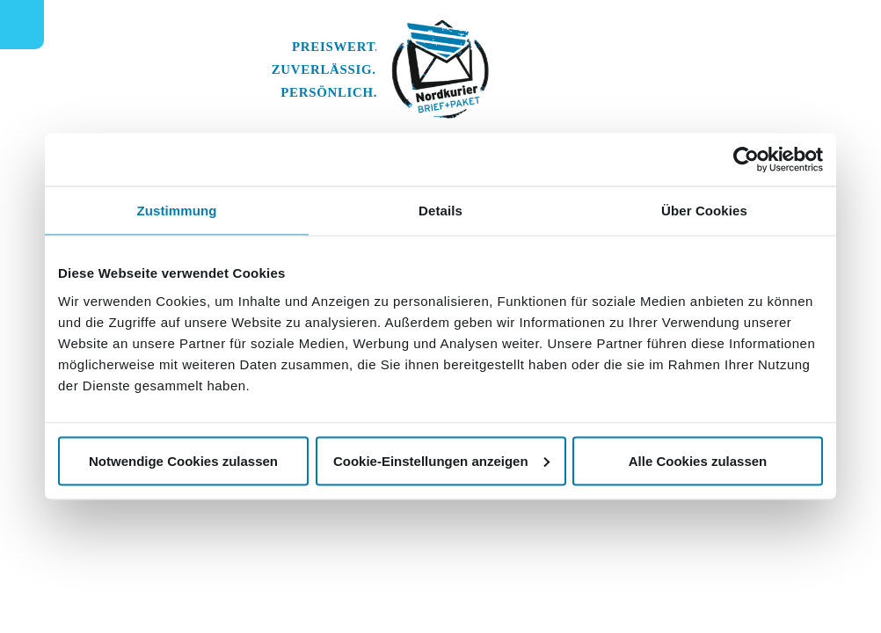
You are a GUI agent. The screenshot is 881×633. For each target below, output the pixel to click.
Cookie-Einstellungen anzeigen (441, 460)
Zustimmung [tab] (177, 210)
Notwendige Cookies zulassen (183, 460)
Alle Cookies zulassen (698, 460)
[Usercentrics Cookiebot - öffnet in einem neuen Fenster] (746, 160)
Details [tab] (440, 210)
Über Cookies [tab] (704, 210)
